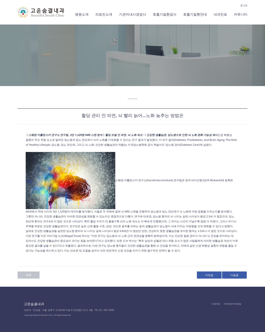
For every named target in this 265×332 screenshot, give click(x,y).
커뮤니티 (240, 14)
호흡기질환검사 (164, 14)
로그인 (243, 5)
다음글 (234, 275)
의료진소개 (103, 14)
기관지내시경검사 (132, 14)
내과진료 (220, 14)
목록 (28, 275)
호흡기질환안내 (195, 14)
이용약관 (215, 303)
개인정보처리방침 (232, 303)
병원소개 (82, 14)
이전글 (209, 275)
